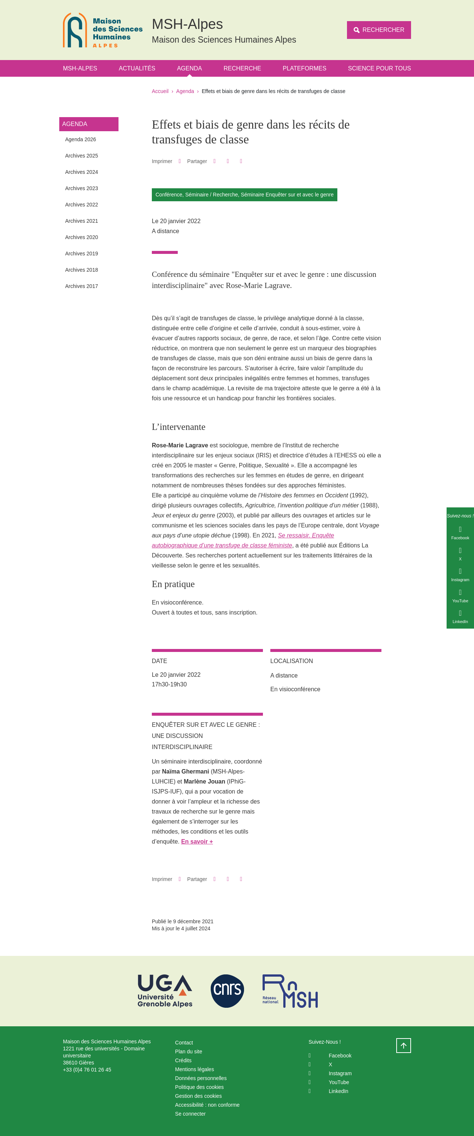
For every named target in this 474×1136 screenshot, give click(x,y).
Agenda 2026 (80, 139)
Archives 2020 (81, 237)
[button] (214, 161)
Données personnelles (201, 1078)
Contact (184, 1043)
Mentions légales (194, 1069)
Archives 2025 (81, 156)
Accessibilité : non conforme (207, 1105)
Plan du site (188, 1051)
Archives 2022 (81, 205)
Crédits (183, 1060)
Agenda (189, 68)
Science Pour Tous (379, 68)
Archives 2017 (81, 286)
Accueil (160, 91)
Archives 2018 (81, 270)
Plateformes (305, 68)
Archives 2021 (81, 221)
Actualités (137, 68)
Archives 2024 (81, 172)
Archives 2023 (81, 188)
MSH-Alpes (80, 68)
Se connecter (190, 1114)
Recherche (242, 68)
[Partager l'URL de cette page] (241, 161)
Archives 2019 (81, 253)
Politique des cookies (199, 1087)
